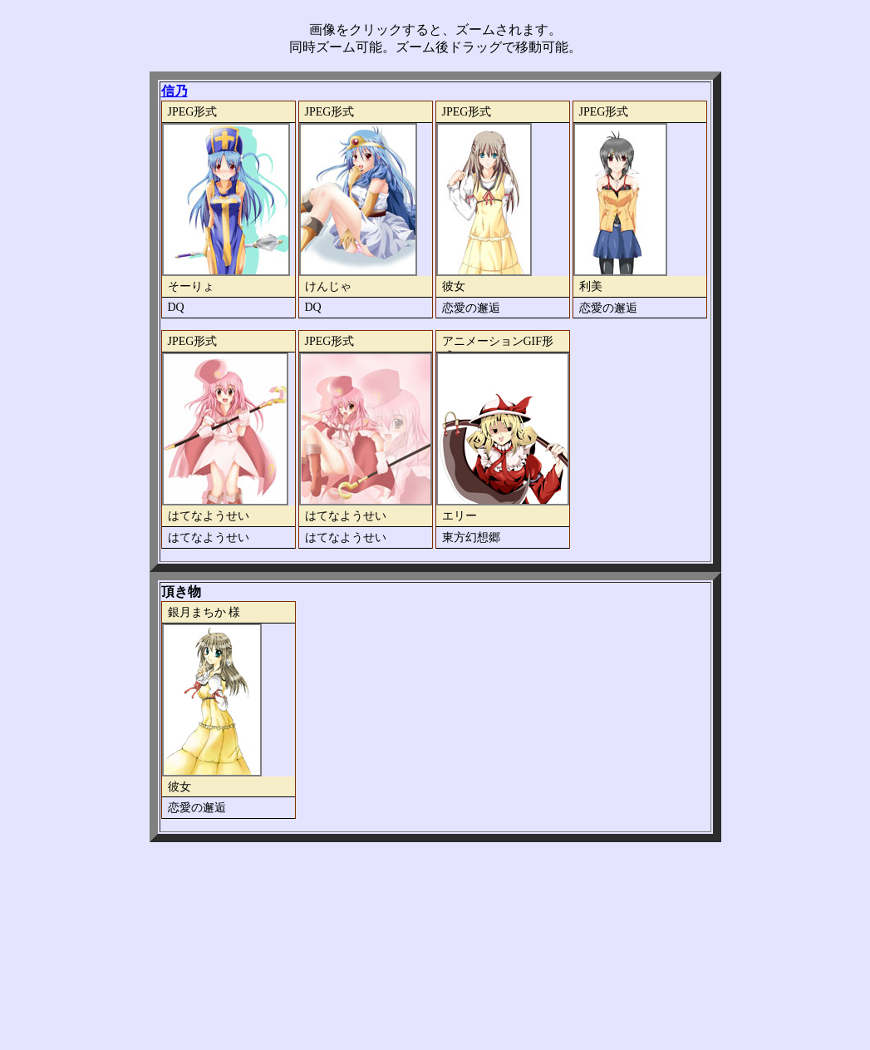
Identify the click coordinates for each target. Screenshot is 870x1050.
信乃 (174, 91)
